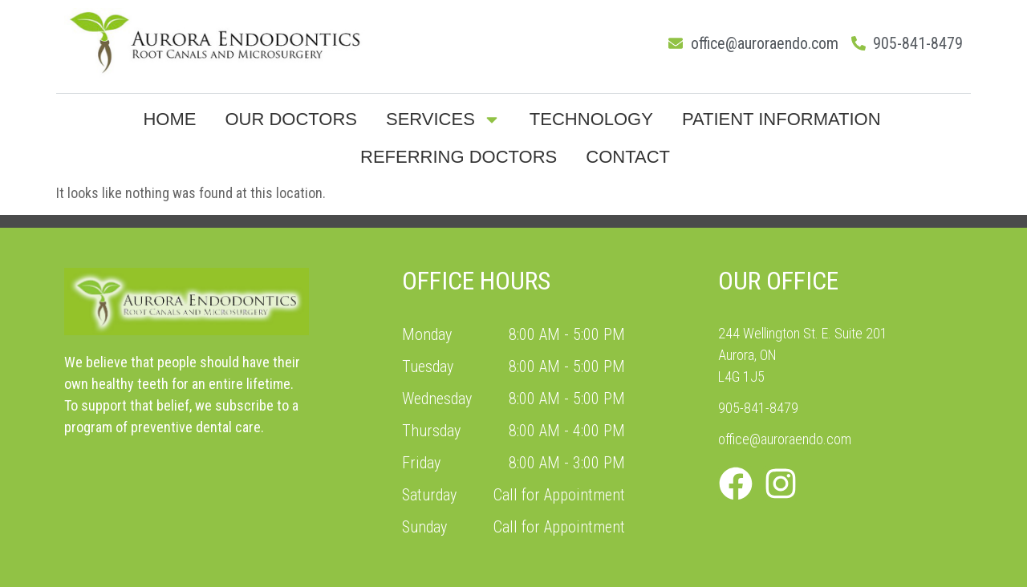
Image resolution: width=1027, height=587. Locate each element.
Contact (628, 157)
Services (443, 119)
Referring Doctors (458, 157)
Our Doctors (291, 119)
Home (169, 119)
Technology (591, 119)
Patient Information (781, 119)
